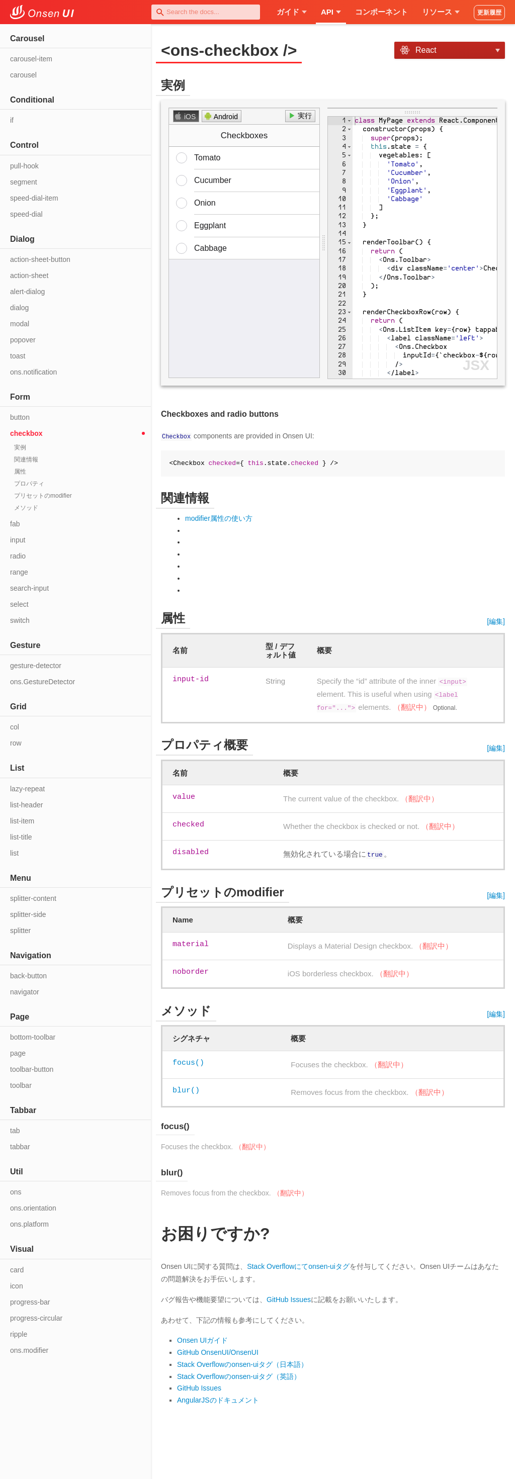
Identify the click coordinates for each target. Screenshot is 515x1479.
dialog (19, 308)
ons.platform (29, 1224)
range (19, 572)
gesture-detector (35, 666)
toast (17, 356)
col (14, 727)
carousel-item (31, 59)
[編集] (496, 621)
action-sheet (29, 275)
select (19, 604)
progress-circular (36, 1318)
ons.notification (33, 372)
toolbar (21, 1085)
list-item (22, 821)
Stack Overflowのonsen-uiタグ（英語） (239, 1375)
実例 (20, 447)
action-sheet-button (40, 259)
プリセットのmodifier (43, 495)
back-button (28, 976)
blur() (186, 1089)
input (17, 540)
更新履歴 (489, 12)
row (16, 743)
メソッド (26, 507)
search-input (29, 588)
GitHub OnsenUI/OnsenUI (218, 1351)
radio (18, 556)
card (17, 1270)
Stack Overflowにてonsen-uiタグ (298, 1265)
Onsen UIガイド (202, 1339)
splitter (20, 931)
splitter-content (33, 898)
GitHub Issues (289, 1299)
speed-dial (26, 214)
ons (16, 1192)
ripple (18, 1334)
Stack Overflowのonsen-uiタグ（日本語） (242, 1363)
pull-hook (24, 166)
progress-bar (30, 1302)
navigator (24, 992)
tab (15, 1131)
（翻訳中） (412, 706)
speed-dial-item (34, 198)
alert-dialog (27, 292)
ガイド (292, 12)
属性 (20, 471)
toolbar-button (31, 1069)
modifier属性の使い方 (218, 518)
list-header (26, 805)
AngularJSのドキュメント (218, 1399)
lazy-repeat (27, 789)
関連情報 (26, 459)
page (18, 1053)
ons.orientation (33, 1208)
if (12, 120)
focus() (188, 1061)
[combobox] (205, 12)
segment (23, 182)
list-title (21, 837)
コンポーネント (381, 12)
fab (15, 524)
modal (19, 324)
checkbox (26, 433)
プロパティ (29, 483)
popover (23, 340)
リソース (441, 12)
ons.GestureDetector (42, 682)
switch (20, 620)
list (14, 853)
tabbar (20, 1147)
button (20, 417)
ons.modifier (29, 1350)
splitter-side (28, 914)
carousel (23, 75)
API (331, 12)
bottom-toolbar (32, 1037)
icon (16, 1286)
